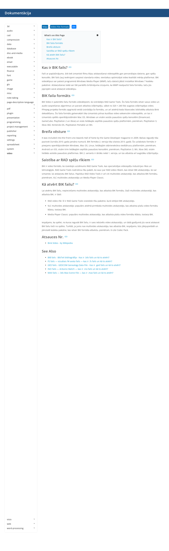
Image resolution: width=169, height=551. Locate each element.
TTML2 (13, 461)
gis (21, 84)
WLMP (13, 506)
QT (11, 412)
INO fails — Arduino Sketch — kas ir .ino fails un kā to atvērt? (78, 269)
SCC (12, 434)
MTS (12, 363)
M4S (12, 296)
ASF (11, 180)
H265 (12, 260)
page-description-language (21, 103)
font (21, 75)
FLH (11, 247)
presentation (21, 117)
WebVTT (14, 501)
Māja (45, 26)
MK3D (13, 314)
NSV (12, 372)
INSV (12, 273)
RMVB (13, 421)
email (21, 62)
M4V (12, 300)
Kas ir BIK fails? (54, 39)
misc (21, 93)
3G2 (12, 162)
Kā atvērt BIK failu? (56, 54)
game (21, 80)
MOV (12, 327)
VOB (12, 474)
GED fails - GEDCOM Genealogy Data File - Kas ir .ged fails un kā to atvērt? (84, 265)
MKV (12, 323)
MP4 (12, 331)
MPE (12, 340)
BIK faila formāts (55, 43)
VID (11, 470)
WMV (12, 510)
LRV (11, 282)
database (21, 48)
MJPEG (13, 309)
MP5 (12, 336)
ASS (12, 184)
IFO (11, 269)
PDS (12, 389)
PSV (11, 403)
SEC (12, 439)
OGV (12, 381)
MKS (12, 318)
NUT (12, 376)
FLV (11, 251)
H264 (12, 256)
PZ (11, 407)
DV (11, 229)
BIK (11, 202)
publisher (21, 131)
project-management (21, 126)
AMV (12, 171)
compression (21, 39)
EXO (12, 233)
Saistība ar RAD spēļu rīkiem (61, 50)
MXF (12, 367)
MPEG (13, 345)
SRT (12, 443)
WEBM (13, 497)
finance (21, 71)
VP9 (11, 488)
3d (21, 26)
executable (21, 66)
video (21, 153)
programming (21, 122)
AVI (11, 193)
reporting (21, 135)
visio (21, 519)
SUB (12, 452)
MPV (12, 354)
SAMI (12, 430)
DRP (12, 224)
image (21, 88)
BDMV (13, 198)
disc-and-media (21, 53)
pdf (21, 108)
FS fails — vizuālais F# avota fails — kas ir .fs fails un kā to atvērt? (80, 261)
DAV (12, 215)
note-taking (21, 97)
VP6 (11, 479)
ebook (21, 57)
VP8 (11, 483)
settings (21, 139)
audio (21, 30)
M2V (12, 291)
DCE (12, 220)
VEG (12, 465)
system (21, 148)
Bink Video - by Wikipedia (60, 243)
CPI (11, 211)
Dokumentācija (18, 12)
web (21, 523)
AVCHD (13, 189)
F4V (11, 242)
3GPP (12, 166)
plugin (21, 113)
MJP (12, 305)
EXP (11, 238)
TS (11, 457)
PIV (11, 394)
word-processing (21, 528)
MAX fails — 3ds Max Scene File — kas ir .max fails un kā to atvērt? (80, 272)
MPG (12, 349)
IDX (11, 265)
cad (21, 35)
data (21, 44)
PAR (12, 385)
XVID (12, 514)
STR (12, 448)
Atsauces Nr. (53, 58)
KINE (12, 278)
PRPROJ (13, 398)
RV (11, 425)
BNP (12, 207)
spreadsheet (21, 144)
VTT (11, 492)
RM (11, 416)
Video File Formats (19, 157)
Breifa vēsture (53, 47)
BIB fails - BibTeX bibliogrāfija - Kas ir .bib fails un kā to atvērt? (78, 257)
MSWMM (14, 358)
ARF (12, 175)
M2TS (12, 287)
